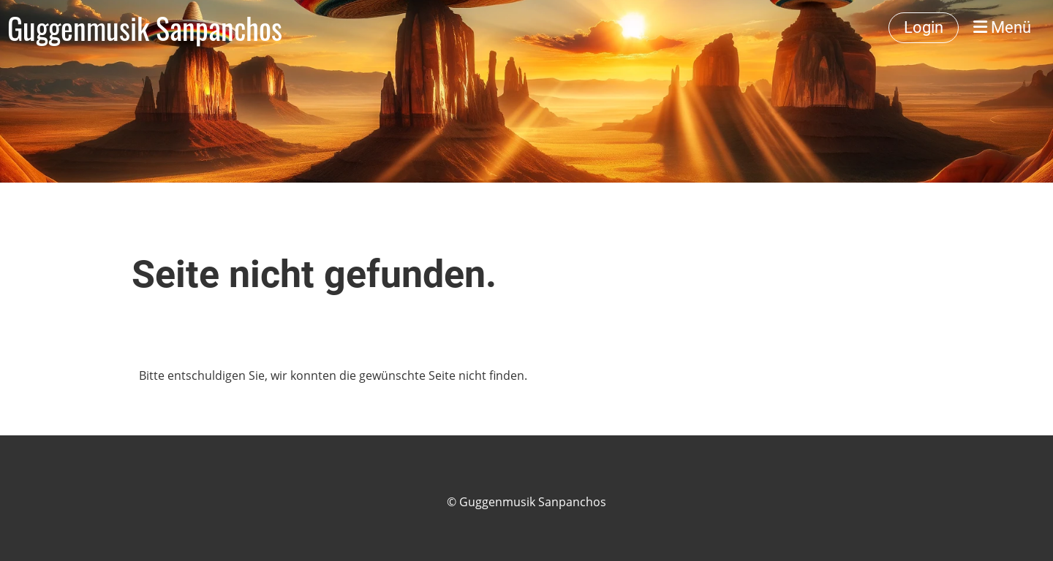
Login (923, 27)
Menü (1002, 27)
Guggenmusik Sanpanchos (144, 27)
